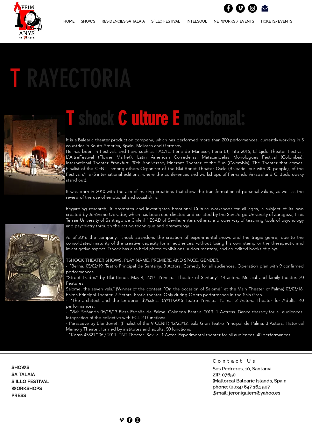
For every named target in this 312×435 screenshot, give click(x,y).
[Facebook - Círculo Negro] (228, 8)
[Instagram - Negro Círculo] (252, 8)
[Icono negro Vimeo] (121, 420)
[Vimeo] (240, 8)
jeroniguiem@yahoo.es (254, 393)
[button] (88, 21)
